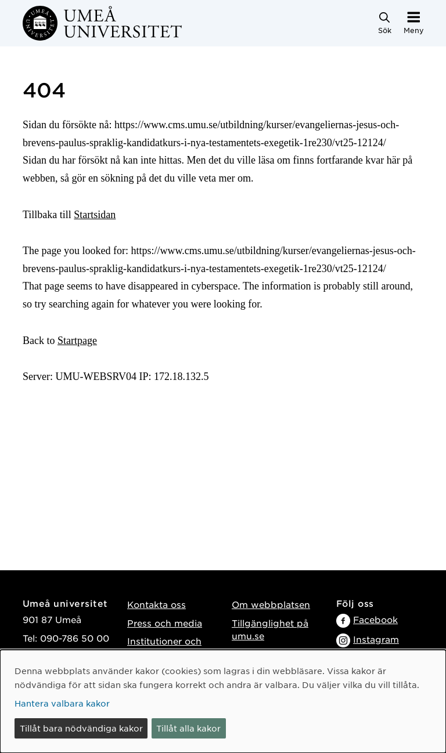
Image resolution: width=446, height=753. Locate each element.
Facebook (375, 619)
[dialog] (223, 701)
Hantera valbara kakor (62, 703)
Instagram (376, 639)
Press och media (164, 622)
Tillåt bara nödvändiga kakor (81, 728)
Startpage (77, 340)
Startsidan (95, 214)
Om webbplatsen (271, 604)
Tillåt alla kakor (188, 728)
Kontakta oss (156, 604)
